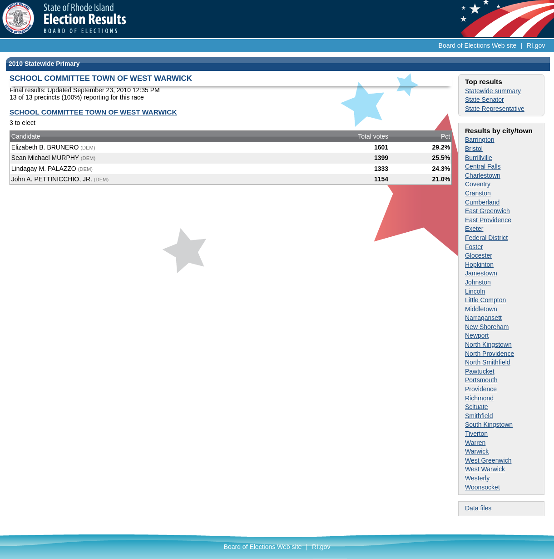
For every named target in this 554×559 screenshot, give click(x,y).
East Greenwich (487, 211)
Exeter (474, 228)
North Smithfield (487, 362)
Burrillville (478, 157)
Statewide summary (493, 91)
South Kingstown (489, 424)
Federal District (486, 237)
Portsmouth (481, 380)
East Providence (488, 220)
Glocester (478, 255)
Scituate (476, 406)
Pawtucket (480, 371)
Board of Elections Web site (478, 45)
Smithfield (479, 415)
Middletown (481, 309)
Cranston (478, 193)
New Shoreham (487, 326)
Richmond (479, 398)
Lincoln (475, 291)
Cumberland (482, 202)
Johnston (478, 282)
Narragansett (483, 317)
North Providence (489, 353)
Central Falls (483, 166)
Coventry (477, 184)
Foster (474, 246)
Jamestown (481, 273)
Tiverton (476, 433)
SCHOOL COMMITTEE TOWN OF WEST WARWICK (93, 112)
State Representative (494, 108)
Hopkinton (479, 264)
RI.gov (536, 45)
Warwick (477, 451)
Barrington (480, 139)
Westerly (477, 478)
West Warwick (485, 469)
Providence (481, 389)
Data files (478, 508)
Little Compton (485, 300)
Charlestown (482, 175)
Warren (475, 442)
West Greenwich (488, 460)
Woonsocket (482, 487)
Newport (477, 335)
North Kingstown (488, 344)
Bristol (474, 148)
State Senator (484, 99)
